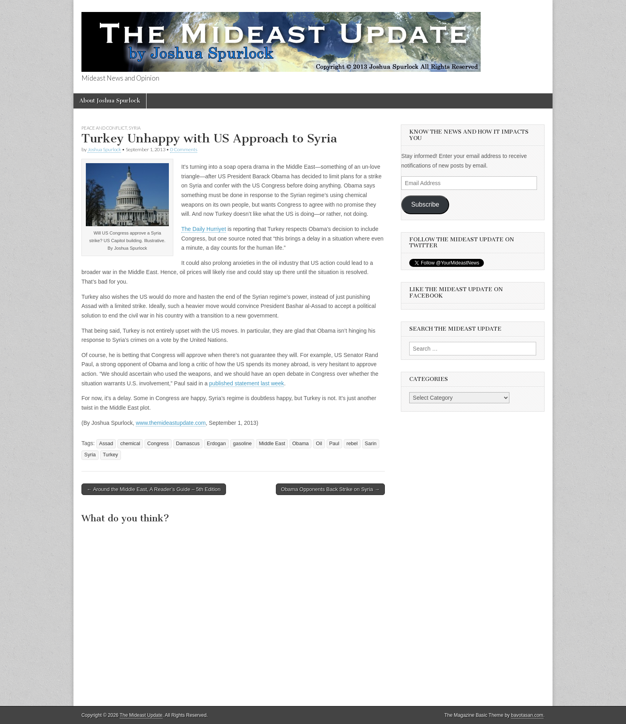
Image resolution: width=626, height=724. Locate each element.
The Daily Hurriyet (203, 229)
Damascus (188, 443)
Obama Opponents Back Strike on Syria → (330, 489)
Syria (135, 127)
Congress (158, 443)
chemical (130, 443)
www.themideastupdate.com (171, 423)
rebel (352, 443)
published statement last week (246, 383)
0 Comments (183, 149)
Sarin (370, 443)
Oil (319, 443)
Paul (334, 443)
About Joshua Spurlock (109, 100)
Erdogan (216, 443)
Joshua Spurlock (104, 149)
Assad (106, 443)
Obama (300, 443)
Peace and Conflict (104, 127)
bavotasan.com (527, 715)
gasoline (242, 443)
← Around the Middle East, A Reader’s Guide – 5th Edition (154, 489)
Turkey (110, 455)
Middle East (272, 443)
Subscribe (425, 204)
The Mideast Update (141, 715)
